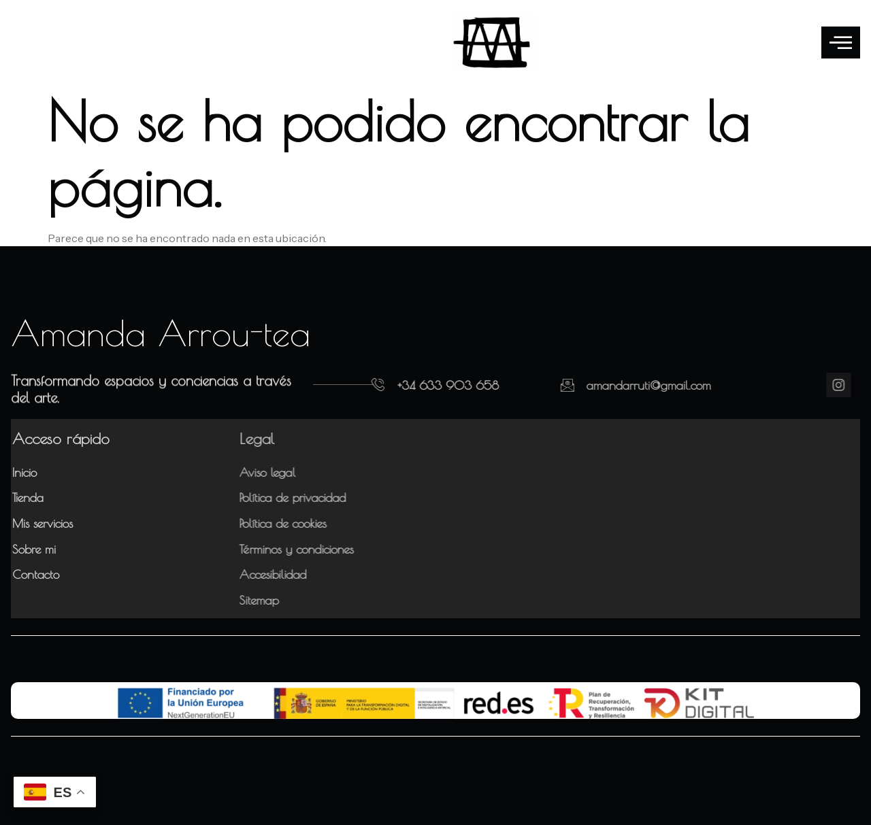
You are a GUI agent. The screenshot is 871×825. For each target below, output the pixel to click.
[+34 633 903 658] (352, 385)
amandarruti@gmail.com (608, 385)
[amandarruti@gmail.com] (526, 385)
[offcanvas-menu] (840, 42)
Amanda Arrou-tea (160, 333)
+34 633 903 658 (422, 385)
